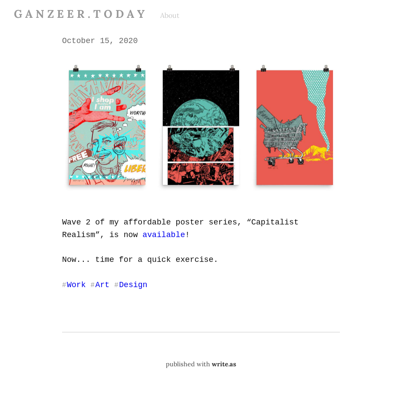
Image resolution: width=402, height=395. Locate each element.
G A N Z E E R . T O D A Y (79, 14)
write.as (224, 363)
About (169, 15)
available (163, 234)
